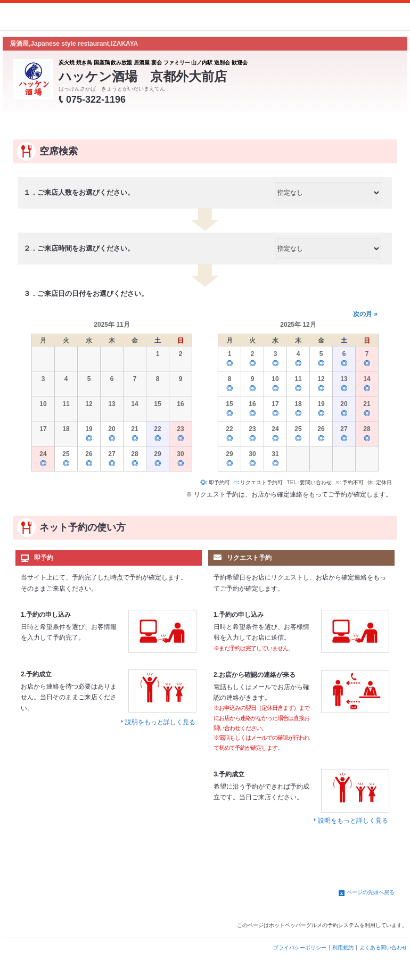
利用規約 (343, 947)
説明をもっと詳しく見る (160, 722)
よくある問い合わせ (383, 947)
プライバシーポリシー (299, 947)
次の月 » (365, 314)
